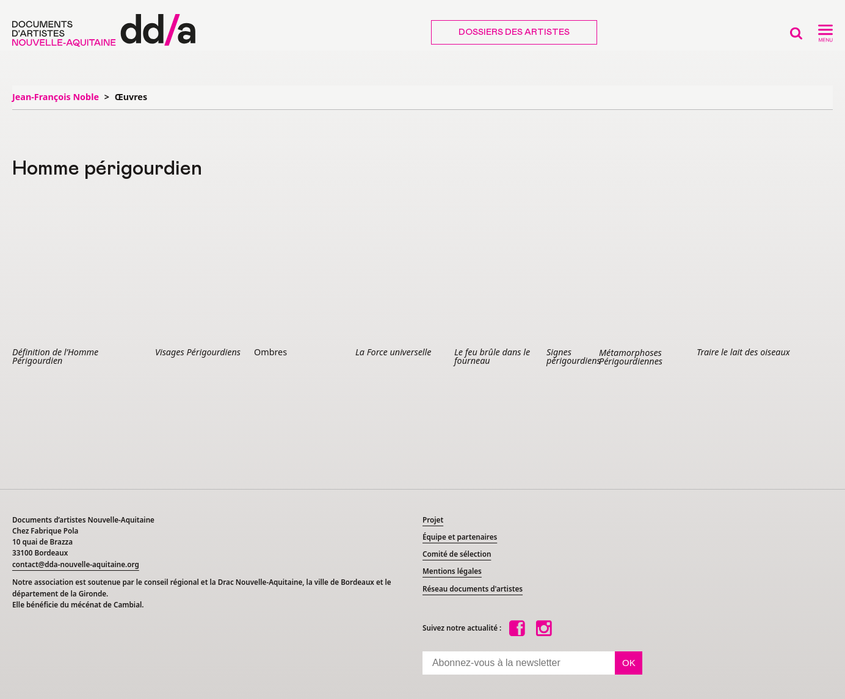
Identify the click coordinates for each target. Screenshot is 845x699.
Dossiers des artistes (514, 32)
